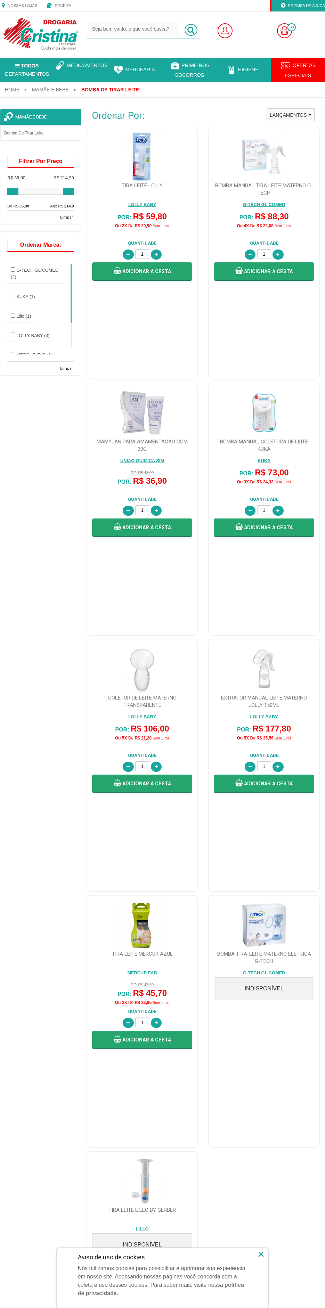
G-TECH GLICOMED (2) (34, 273)
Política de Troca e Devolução (276, 1047)
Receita (59, 6)
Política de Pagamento (270, 1072)
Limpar (66, 217)
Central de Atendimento (189, 1064)
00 (292, 27)
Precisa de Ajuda (303, 6)
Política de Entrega (266, 1055)
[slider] (12, 191)
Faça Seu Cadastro (104, 1055)
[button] (142, 271)
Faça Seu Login (101, 1047)
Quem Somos (18, 1047)
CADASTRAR (304, 1006)
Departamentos (27, 70)
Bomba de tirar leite (23, 133)
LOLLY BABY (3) (30, 335)
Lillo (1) (21, 316)
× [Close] (261, 1254)
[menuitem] (12, 89)
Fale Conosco (181, 1047)
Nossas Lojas (19, 6)
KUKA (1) (23, 296)
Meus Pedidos (100, 1064)
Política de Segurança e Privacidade (282, 1064)
